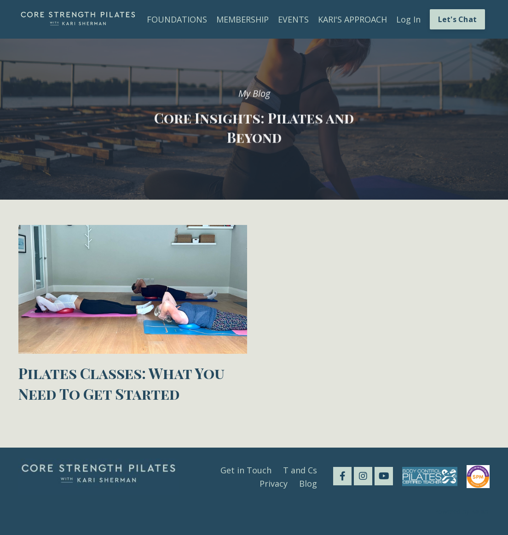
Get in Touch (245, 470)
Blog (308, 483)
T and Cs (300, 470)
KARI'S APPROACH (352, 19)
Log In (408, 19)
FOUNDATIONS (177, 19)
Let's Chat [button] (457, 19)
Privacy (274, 483)
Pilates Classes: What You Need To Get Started (121, 383)
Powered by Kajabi (462, 511)
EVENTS (293, 19)
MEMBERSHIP (242, 19)
